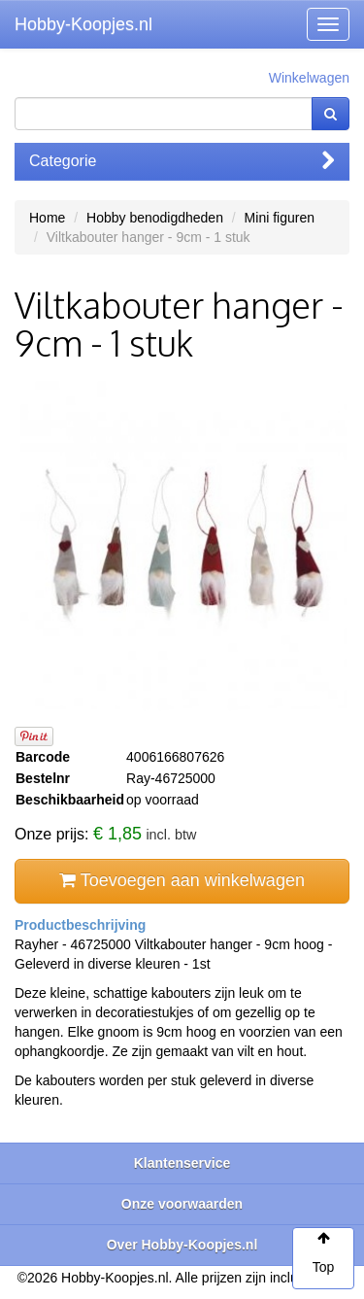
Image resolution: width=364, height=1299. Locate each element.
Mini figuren (279, 217)
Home (47, 217)
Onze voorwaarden (182, 1204)
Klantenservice (182, 1163)
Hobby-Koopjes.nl (83, 24)
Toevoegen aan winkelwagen (182, 880)
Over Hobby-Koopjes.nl (182, 1244)
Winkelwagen (309, 77)
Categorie (182, 161)
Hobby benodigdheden (154, 217)
